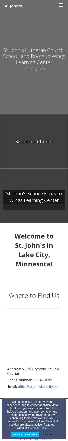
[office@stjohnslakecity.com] (39, 386)
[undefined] (34, 141)
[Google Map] (34, 339)
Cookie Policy (38, 427)
